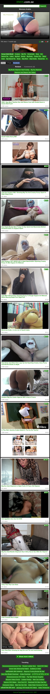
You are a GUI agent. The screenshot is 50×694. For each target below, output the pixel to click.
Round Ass (41, 59)
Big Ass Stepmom (36, 69)
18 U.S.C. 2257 (32, 692)
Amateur (17, 54)
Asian (3, 59)
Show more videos (25, 656)
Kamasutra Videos (8, 685)
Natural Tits (4, 56)
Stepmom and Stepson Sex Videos (25, 72)
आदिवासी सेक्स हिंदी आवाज (8, 687)
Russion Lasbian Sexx (29, 666)
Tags (19, 692)
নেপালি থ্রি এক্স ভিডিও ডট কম (40, 674)
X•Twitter (9, 63)
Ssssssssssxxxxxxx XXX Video (16, 677)
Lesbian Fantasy (26, 679)
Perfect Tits (37, 56)
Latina (11, 56)
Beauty (23, 56)
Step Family (33, 59)
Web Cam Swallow (38, 679)
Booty (18, 59)
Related (18, 67)
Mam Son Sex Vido (21, 685)
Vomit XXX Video (42, 666)
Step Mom (25, 59)
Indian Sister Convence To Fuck (37, 685)
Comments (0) (29, 67)
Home (15, 692)
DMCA (24, 692)
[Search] (22, 6)
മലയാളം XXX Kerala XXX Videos (26, 687)
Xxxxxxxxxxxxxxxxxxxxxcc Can (11, 666)
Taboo (44, 56)
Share (3, 63)
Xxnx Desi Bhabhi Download (9, 674)
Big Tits (24, 54)
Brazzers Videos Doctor (13, 679)
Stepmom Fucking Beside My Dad (34, 671)
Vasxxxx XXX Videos (10, 682)
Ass (41, 54)
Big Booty (30, 56)
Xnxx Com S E (22, 682)
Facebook (16, 63)
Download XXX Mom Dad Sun (37, 682)
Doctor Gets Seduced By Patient (19, 668)
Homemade (30, 54)
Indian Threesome (43, 687)
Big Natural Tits (10, 59)
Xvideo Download (25, 674)
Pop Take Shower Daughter (35, 677)
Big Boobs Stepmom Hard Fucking (19, 69)
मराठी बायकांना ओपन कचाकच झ (14, 671)
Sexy (37, 54)
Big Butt (17, 56)
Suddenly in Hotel (35, 668)
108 (41, 41)
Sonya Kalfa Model (7, 54)
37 (46, 41)
